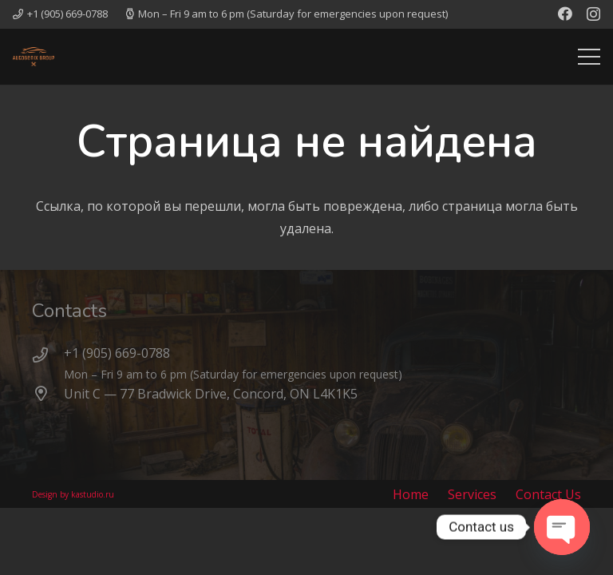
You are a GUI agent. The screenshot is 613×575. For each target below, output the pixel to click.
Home (411, 494)
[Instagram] (593, 14)
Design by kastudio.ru (73, 494)
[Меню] (589, 57)
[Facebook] (565, 13)
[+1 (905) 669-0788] (48, 355)
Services (472, 494)
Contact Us (548, 494)
